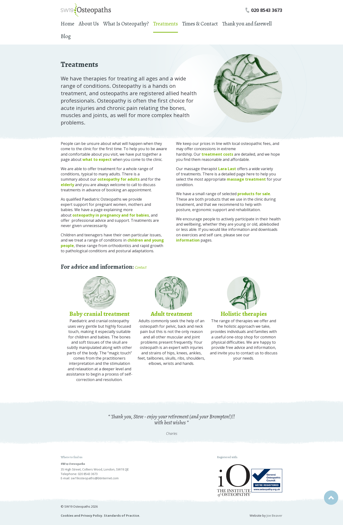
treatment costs (217, 154)
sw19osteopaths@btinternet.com (95, 478)
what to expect (97, 159)
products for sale (253, 193)
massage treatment (246, 179)
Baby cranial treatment (99, 314)
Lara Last (227, 168)
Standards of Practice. (122, 515)
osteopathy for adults (118, 179)
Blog (66, 36)
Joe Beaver (274, 515)
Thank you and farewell (247, 23)
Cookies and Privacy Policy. (82, 515)
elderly (67, 184)
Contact (140, 267)
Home (67, 23)
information (188, 240)
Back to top (331, 497)
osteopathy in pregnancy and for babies (110, 215)
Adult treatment (171, 314)
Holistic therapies (244, 314)
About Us (89, 23)
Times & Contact (200, 23)
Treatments (165, 23)
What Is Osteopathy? (126, 23)
